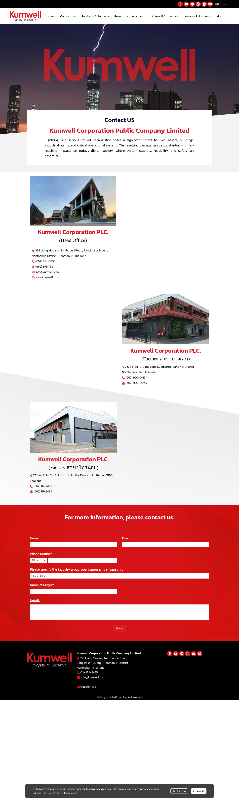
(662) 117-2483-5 (44, 486)
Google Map (88, 686)
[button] (221, 4)
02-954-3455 (89, 672)
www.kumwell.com (47, 277)
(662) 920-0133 (136, 377)
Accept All (198, 791)
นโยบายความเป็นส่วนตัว (48, 792)
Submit (119, 628)
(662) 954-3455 (45, 261)
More (222, 16)
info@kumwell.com (47, 272)
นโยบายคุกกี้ (71, 792)
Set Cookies (179, 791)
